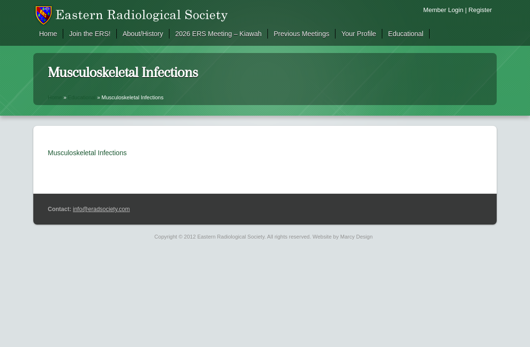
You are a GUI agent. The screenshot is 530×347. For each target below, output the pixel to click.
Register (480, 9)
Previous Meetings (301, 34)
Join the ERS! (90, 34)
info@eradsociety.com (101, 209)
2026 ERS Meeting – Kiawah (218, 34)
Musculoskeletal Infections (87, 153)
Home (48, 34)
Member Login (443, 9)
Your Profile (358, 34)
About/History (143, 34)
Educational (405, 34)
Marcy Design (356, 237)
